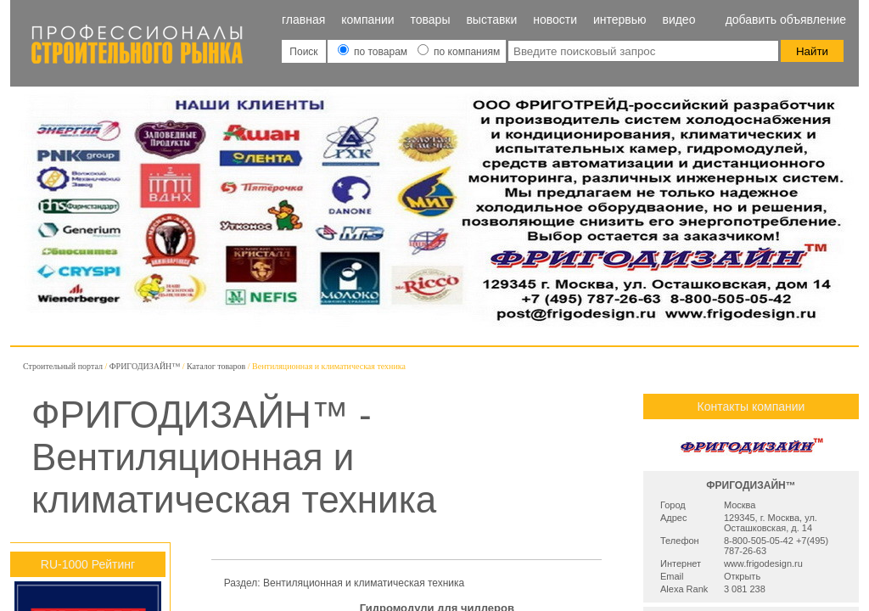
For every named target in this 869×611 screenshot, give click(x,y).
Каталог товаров (216, 366)
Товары (431, 19)
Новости (555, 19)
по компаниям (459, 52)
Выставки (491, 19)
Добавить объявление (786, 19)
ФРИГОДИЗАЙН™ (144, 366)
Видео (678, 19)
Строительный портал (63, 366)
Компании (367, 19)
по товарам (374, 52)
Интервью (620, 19)
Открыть (742, 576)
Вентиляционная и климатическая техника (363, 583)
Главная (303, 19)
